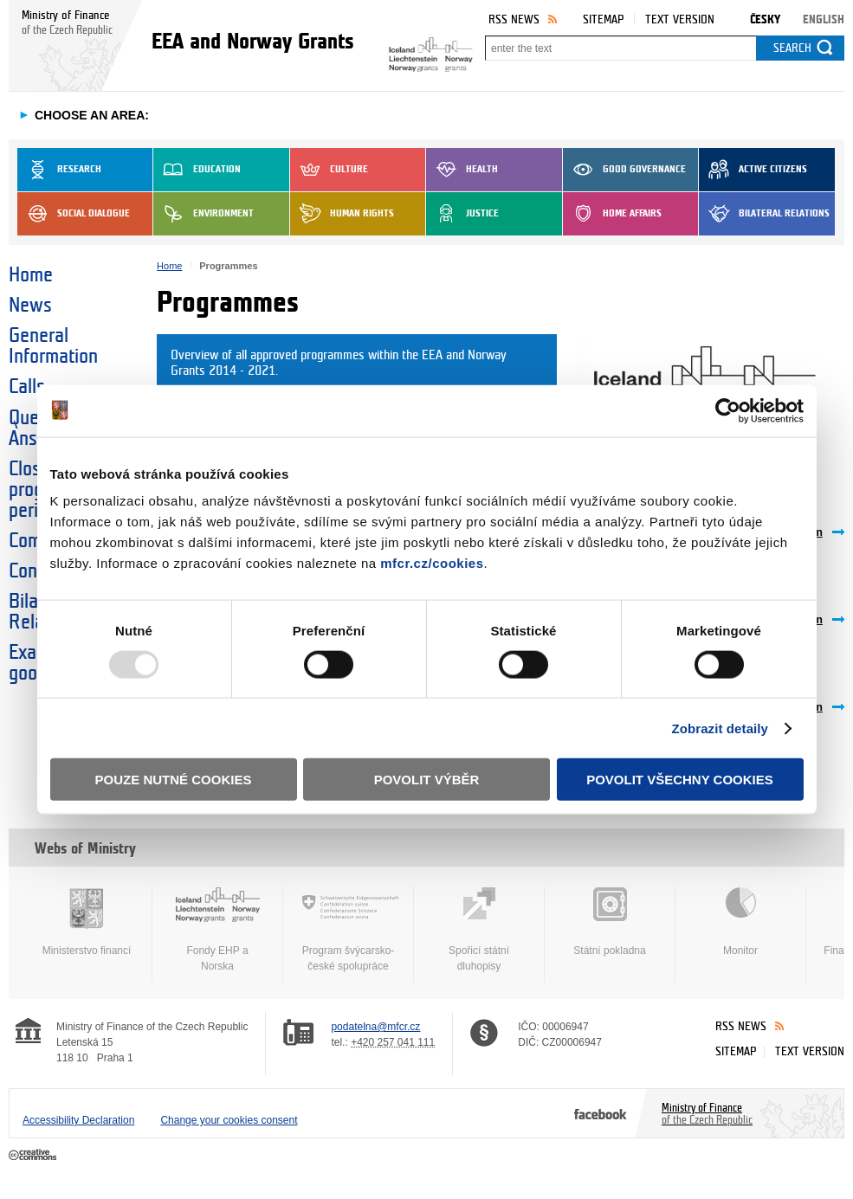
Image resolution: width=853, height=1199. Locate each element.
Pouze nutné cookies (173, 779)
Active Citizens (753, 169)
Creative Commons (34, 1155)
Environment (203, 214)
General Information (53, 346)
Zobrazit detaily (719, 727)
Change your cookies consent (228, 1120)
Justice (462, 214)
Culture (329, 169)
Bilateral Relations (764, 214)
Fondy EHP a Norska (217, 929)
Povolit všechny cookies (679, 779)
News (30, 305)
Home (31, 275)
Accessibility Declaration (78, 1120)
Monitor (740, 922)
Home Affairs (612, 214)
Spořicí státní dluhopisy (479, 929)
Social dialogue (73, 214)
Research (59, 169)
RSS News (514, 19)
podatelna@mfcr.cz (375, 1027)
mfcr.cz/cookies (431, 563)
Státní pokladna (609, 922)
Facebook (600, 1113)
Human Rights (342, 214)
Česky (765, 19)
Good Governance (624, 169)
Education (197, 169)
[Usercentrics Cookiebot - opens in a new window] (728, 410)
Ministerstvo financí (86, 922)
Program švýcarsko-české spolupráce (348, 929)
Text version (679, 19)
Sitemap (603, 19)
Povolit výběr (427, 779)
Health (462, 169)
